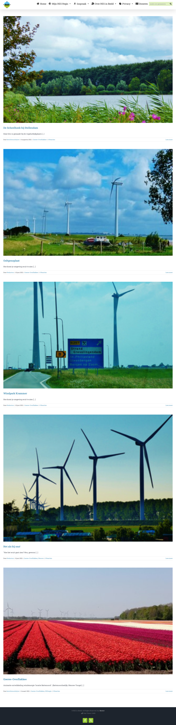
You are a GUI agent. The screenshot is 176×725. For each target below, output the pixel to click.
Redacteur (10, 272)
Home (43, 3)
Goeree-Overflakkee (40, 140)
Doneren (143, 3)
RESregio (48, 691)
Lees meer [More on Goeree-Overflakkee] (169, 691)
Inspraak (83, 3)
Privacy (127, 3)
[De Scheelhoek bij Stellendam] (88, 69)
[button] (171, 4)
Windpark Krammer (15, 393)
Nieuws (41, 558)
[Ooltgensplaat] (88, 202)
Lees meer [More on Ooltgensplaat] (169, 272)
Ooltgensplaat (11, 260)
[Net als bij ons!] (88, 478)
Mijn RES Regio (61, 3)
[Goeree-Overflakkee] (88, 621)
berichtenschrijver (13, 140)
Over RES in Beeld (106, 3)
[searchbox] (161, 4)
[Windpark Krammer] (88, 335)
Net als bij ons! (11, 546)
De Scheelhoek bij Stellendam (20, 127)
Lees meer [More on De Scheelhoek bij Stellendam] (169, 140)
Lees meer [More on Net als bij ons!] (169, 558)
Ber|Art (102, 711)
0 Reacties (51, 140)
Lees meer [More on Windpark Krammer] (169, 405)
